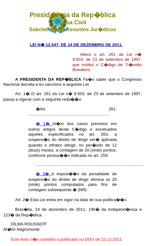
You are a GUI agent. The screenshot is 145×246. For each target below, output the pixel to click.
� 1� (44, 123)
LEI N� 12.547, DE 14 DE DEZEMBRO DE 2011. (76, 44)
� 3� (43, 173)
